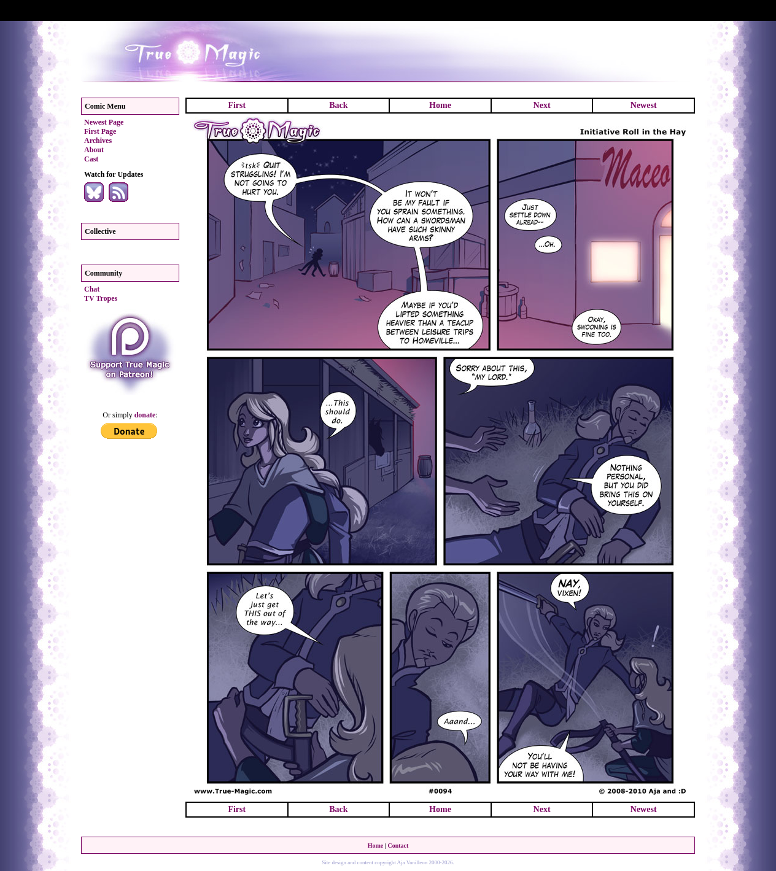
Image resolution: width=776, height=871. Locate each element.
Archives (98, 140)
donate (145, 415)
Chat (91, 289)
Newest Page (103, 122)
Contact (397, 845)
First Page (100, 131)
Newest (643, 105)
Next (542, 105)
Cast (91, 159)
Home (440, 105)
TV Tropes (100, 298)
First (237, 105)
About (94, 149)
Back (338, 105)
